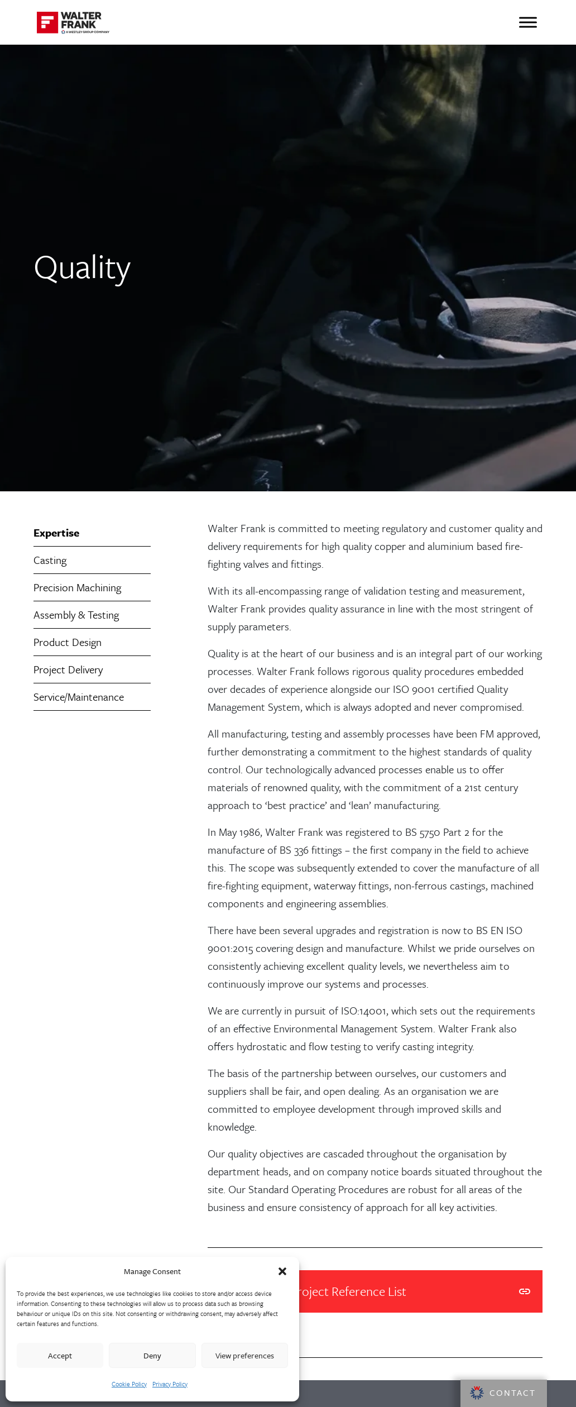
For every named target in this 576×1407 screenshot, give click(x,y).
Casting (49, 559)
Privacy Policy (170, 1384)
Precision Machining (77, 587)
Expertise (56, 532)
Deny (152, 1355)
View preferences (244, 1355)
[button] (282, 1271)
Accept (60, 1355)
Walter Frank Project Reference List (375, 1291)
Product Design (67, 641)
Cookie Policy (129, 1384)
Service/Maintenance (78, 696)
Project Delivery (68, 669)
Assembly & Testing (76, 614)
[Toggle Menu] (528, 22)
